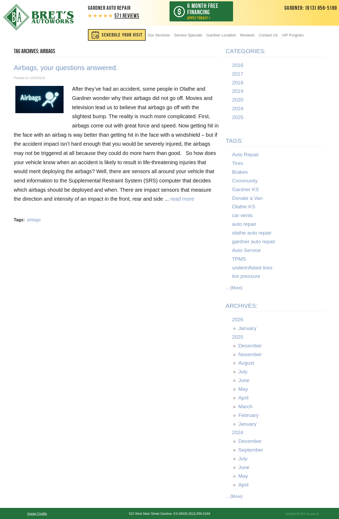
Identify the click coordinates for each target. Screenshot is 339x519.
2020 (237, 100)
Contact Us (268, 35)
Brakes (240, 172)
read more (182, 199)
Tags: (234, 140)
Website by (302, 514)
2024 (237, 108)
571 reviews (126, 15)
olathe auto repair (251, 233)
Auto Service (246, 250)
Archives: (242, 305)
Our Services (159, 35)
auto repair (244, 224)
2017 (237, 74)
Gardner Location (221, 35)
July (242, 371)
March (245, 406)
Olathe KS (243, 206)
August (246, 363)
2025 (237, 117)
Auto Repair (245, 154)
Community (245, 180)
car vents (242, 215)
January (247, 328)
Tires (237, 163)
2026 (237, 319)
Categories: (246, 51)
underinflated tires (252, 267)
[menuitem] (117, 35)
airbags (34, 220)
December (250, 345)
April (243, 398)
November (250, 354)
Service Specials (188, 35)
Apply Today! (205, 11)
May (243, 389)
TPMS (239, 259)
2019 (237, 91)
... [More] (234, 288)
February (248, 415)
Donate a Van (247, 198)
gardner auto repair (253, 241)
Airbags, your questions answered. (66, 67)
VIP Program (293, 35)
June (243, 380)
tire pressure (246, 276)
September (250, 450)
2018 (237, 82)
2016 (237, 65)
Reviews (247, 35)
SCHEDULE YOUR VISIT (122, 35)
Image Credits (37, 514)
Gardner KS (245, 189)
